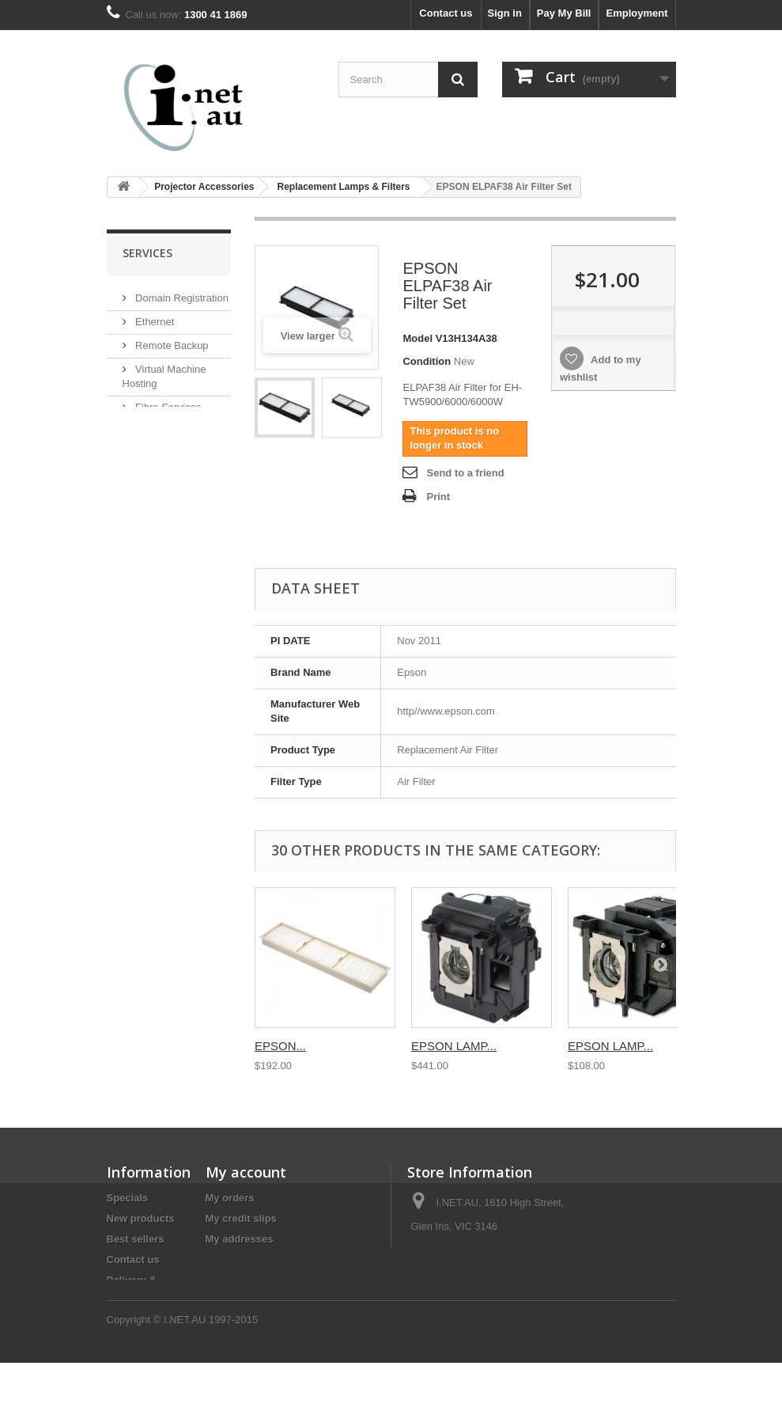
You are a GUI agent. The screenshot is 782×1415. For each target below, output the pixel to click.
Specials (128, 1198)
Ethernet (154, 319)
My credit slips (241, 1218)
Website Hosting (171, 428)
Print (438, 497)
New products (141, 1218)
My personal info (246, 1259)
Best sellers (135, 1239)
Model (417, 338)
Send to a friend (465, 473)
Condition (426, 361)
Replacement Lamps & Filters (343, 186)
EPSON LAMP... (454, 1046)
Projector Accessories (204, 186)
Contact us (445, 13)
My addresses (240, 1239)
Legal (120, 1315)
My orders (230, 1198)
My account (246, 1172)
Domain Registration (181, 296)
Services (147, 252)
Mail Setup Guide (173, 452)
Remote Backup (171, 343)
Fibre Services (167, 405)
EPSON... (280, 1046)
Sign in (505, 13)
